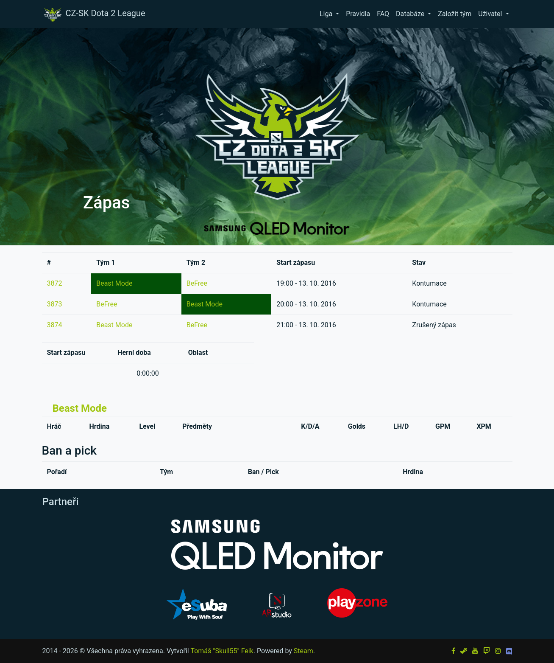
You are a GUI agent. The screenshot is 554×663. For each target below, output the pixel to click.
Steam (303, 651)
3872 (54, 283)
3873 (54, 304)
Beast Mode (114, 283)
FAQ (383, 14)
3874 (54, 325)
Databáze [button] (411, 14)
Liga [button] (327, 14)
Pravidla (358, 14)
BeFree (197, 283)
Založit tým (454, 14)
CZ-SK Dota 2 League (93, 14)
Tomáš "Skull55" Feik (221, 651)
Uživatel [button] (491, 14)
